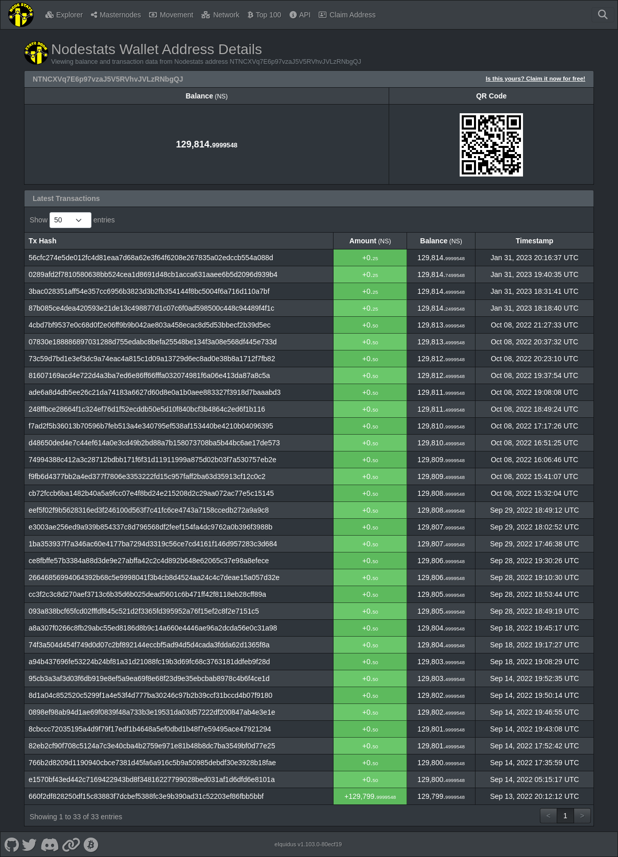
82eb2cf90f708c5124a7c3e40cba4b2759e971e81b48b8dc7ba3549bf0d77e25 (152, 746)
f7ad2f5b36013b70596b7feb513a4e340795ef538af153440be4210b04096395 (151, 426)
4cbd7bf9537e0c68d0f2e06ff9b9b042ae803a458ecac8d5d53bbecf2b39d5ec (150, 325)
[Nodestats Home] (21, 15)
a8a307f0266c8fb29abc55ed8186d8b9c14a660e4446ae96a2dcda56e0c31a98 (153, 628)
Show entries (72, 220)
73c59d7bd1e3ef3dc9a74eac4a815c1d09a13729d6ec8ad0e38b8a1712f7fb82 (152, 359)
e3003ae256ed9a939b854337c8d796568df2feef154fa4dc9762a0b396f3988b (150, 527)
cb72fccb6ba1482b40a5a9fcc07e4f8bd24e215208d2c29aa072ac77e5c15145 (151, 493)
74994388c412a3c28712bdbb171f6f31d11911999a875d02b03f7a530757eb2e (152, 460)
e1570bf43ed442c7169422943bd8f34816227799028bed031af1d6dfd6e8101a (152, 779)
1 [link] (565, 816)
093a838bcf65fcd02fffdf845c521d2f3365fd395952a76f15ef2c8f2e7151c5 (144, 611)
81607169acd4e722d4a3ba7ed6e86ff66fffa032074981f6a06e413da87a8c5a (149, 375)
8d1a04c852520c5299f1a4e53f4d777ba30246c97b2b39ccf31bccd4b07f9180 (150, 695)
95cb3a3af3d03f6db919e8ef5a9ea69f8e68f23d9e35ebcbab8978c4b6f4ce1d (149, 678)
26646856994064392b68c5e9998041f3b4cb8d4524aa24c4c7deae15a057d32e (154, 577)
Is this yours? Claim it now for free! (535, 78)
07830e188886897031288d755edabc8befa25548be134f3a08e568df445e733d (153, 342)
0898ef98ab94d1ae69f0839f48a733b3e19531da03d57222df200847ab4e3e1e (152, 712)
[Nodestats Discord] (49, 844)
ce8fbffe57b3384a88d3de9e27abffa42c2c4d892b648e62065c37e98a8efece (149, 561)
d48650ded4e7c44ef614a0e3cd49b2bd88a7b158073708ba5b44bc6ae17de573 (154, 443)
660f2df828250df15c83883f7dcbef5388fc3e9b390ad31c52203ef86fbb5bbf (146, 796)
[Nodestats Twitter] (29, 844)
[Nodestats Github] (11, 844)
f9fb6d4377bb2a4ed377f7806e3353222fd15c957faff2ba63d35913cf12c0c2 (147, 476)
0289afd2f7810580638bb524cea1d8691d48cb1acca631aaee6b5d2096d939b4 (153, 274)
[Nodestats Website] (71, 844)
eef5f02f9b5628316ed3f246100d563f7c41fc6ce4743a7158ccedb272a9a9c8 (149, 510)
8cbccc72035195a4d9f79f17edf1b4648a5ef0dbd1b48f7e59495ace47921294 (150, 729)
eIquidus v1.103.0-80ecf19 (308, 844)
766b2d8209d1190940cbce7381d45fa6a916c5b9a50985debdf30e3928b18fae (152, 763)
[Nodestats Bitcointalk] (91, 844)
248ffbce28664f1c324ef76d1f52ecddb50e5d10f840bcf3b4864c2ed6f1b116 (147, 409)
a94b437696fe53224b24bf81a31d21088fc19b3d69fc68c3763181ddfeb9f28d (149, 662)
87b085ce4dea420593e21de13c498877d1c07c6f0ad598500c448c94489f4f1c (151, 308)
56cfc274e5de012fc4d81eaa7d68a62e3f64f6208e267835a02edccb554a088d (151, 258)
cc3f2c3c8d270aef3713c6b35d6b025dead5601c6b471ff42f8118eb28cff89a (147, 594)
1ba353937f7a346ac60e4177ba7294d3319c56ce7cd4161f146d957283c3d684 (153, 544)
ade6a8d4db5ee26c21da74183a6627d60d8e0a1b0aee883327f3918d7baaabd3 (155, 392)
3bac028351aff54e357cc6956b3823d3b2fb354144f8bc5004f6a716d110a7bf (149, 291)
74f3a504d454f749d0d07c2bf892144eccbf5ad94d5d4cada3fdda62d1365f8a (149, 645)
